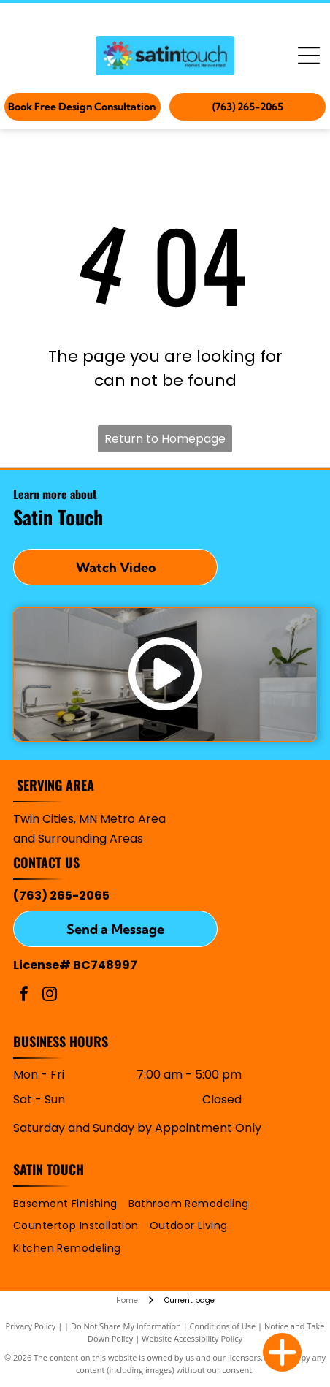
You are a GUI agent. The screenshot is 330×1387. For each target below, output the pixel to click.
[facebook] (24, 995)
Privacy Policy (31, 1325)
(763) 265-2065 (61, 895)
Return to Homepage (165, 438)
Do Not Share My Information (126, 1325)
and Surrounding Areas (78, 838)
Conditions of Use (223, 1325)
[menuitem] (70, 1204)
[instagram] (50, 995)
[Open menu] (309, 55)
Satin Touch (48, 1169)
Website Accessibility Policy (192, 1338)
